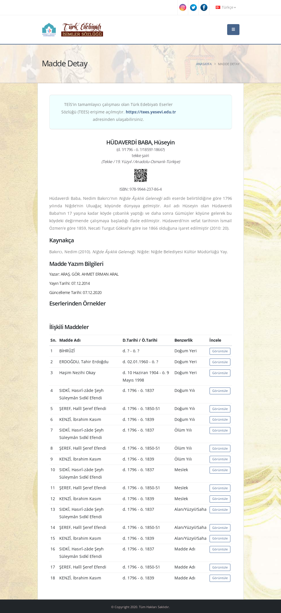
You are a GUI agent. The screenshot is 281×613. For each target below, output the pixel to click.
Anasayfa (204, 64)
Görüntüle (220, 351)
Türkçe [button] (226, 7)
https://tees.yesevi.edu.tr (151, 112)
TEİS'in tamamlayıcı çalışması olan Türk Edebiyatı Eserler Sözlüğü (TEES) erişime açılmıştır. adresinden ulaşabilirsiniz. (118, 112)
